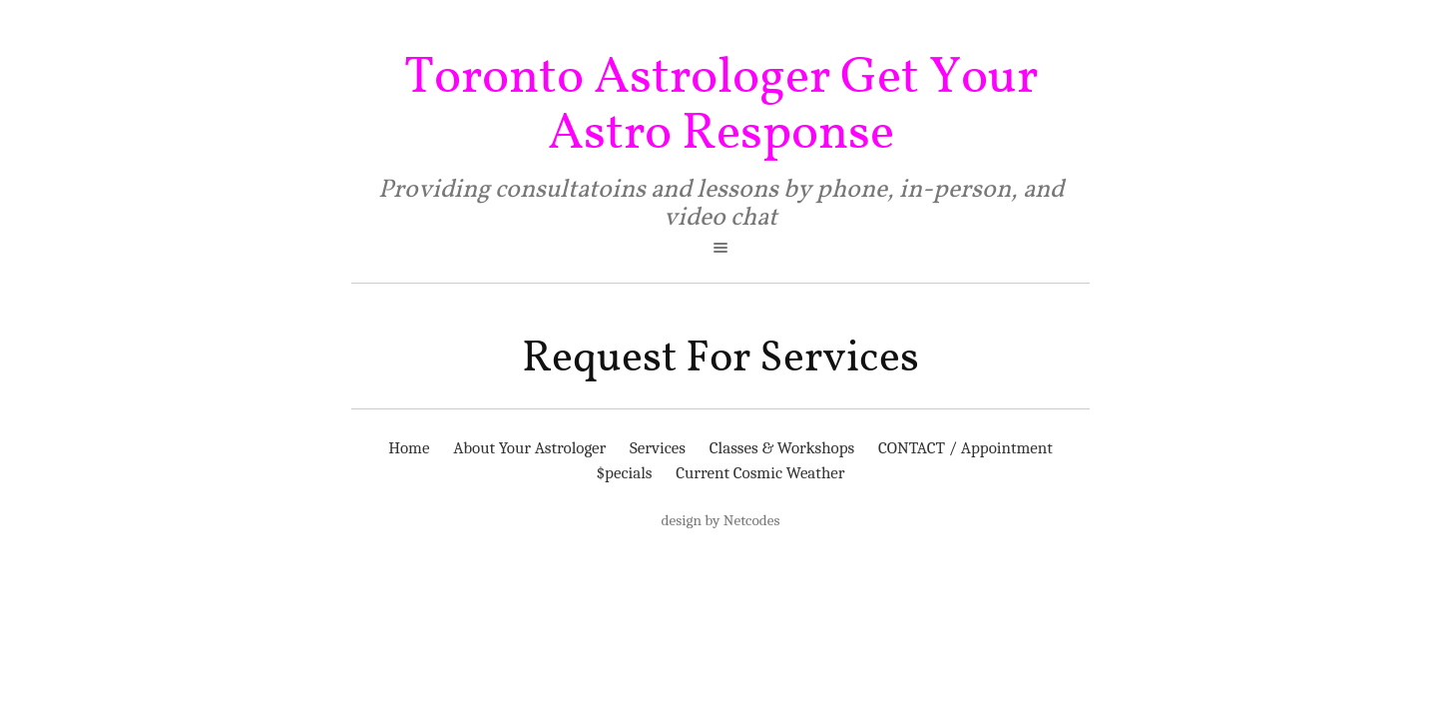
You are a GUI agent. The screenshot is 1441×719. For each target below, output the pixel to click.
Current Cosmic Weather (760, 472)
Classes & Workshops (782, 447)
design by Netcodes (721, 520)
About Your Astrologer (529, 447)
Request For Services (720, 358)
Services (658, 447)
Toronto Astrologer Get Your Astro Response (721, 106)
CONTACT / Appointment (965, 447)
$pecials (624, 472)
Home (408, 447)
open (720, 248)
